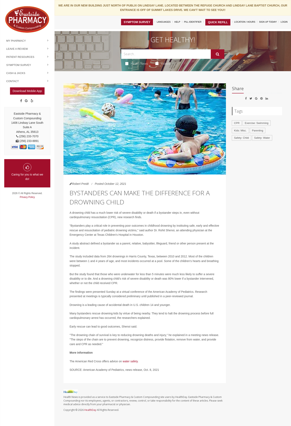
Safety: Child (241, 137)
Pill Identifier (192, 22)
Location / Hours (244, 22)
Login (284, 22)
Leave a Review (17, 48)
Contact (12, 81)
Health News (136, 63)
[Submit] (217, 54)
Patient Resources (20, 56)
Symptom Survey (18, 65)
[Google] (26, 101)
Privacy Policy (27, 197)
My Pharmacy (16, 40)
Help (177, 22)
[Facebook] (21, 101)
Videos (162, 63)
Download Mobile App (27, 91)
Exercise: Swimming (256, 123)
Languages (164, 22)
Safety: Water (262, 137)
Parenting (257, 130)
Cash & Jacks (15, 73)
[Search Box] (166, 54)
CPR (236, 123)
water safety (130, 361)
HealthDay (90, 410)
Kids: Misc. (240, 130)
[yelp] (32, 101)
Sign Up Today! (268, 22)
